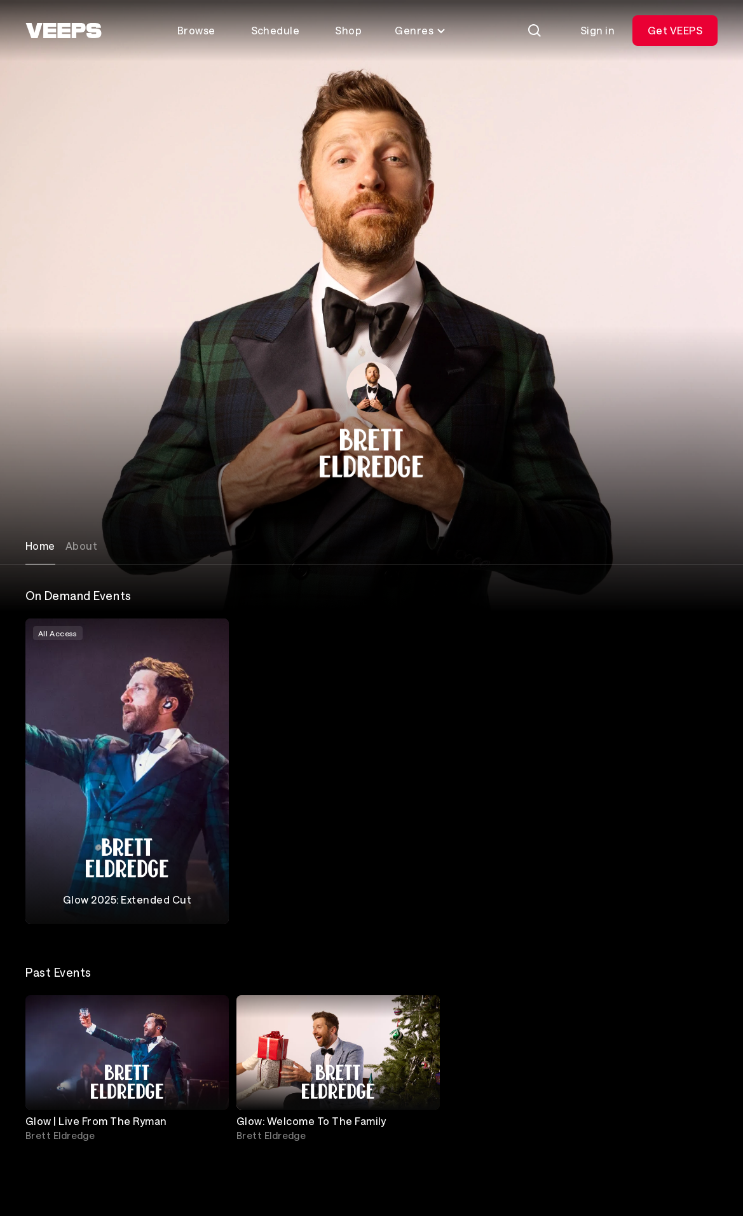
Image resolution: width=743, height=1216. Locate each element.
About (81, 546)
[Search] (534, 30)
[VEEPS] (63, 30)
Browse (196, 30)
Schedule (275, 30)
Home (40, 546)
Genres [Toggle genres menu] (420, 30)
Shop (348, 30)
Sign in (597, 30)
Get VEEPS (675, 30)
